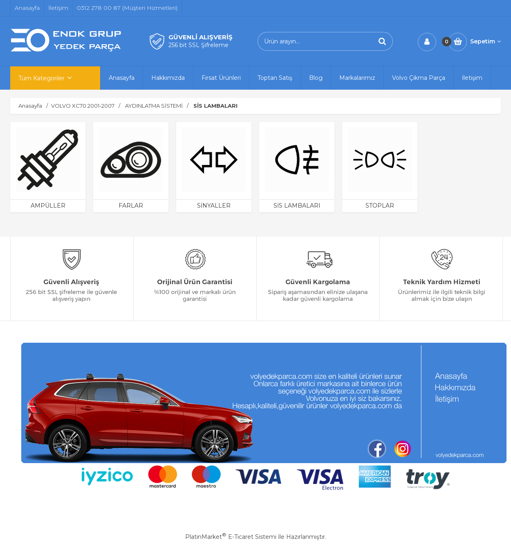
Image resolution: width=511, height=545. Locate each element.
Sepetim (485, 41)
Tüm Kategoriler (41, 78)
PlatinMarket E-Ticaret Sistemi (230, 536)
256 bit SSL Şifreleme (198, 45)
